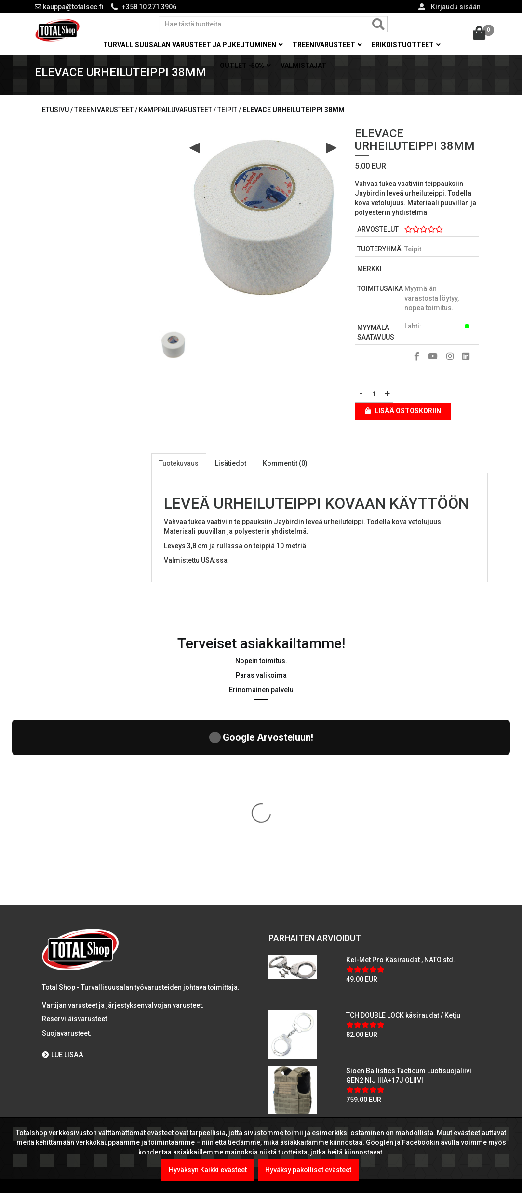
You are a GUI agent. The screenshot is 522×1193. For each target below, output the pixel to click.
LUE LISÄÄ (62, 886)
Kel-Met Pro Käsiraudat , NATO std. (400, 791)
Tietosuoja (63, 1041)
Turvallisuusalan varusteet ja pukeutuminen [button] (193, 45)
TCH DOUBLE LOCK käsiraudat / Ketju (403, 846)
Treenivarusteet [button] (327, 45)
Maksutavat (63, 983)
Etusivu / (58, 121)
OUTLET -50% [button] (245, 65)
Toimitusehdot (69, 1060)
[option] (173, 352)
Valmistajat (303, 65)
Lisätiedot (230, 474)
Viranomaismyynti (75, 1022)
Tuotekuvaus (179, 474)
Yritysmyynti (65, 1003)
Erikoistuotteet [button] (406, 45)
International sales (75, 1080)
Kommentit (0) (285, 474)
